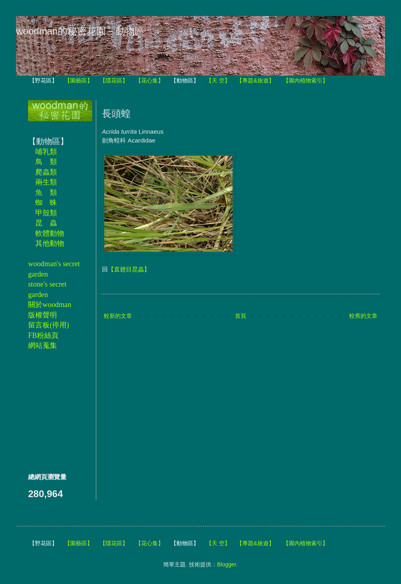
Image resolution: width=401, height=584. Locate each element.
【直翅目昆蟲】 (129, 269)
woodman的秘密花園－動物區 (80, 31)
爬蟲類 (46, 172)
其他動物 (49, 243)
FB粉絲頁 (43, 335)
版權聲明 (42, 315)
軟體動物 (49, 233)
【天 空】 (218, 80)
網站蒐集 (42, 345)
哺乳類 (46, 152)
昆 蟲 (46, 223)
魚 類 (46, 193)
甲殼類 (46, 213)
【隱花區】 (114, 80)
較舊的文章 (363, 316)
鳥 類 (46, 162)
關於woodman (49, 305)
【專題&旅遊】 (255, 80)
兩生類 (46, 182)
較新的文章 (118, 316)
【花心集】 (150, 80)
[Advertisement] (52, 411)
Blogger (226, 564)
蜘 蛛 (46, 203)
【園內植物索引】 (305, 80)
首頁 (240, 316)
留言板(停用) (48, 325)
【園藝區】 (79, 80)
